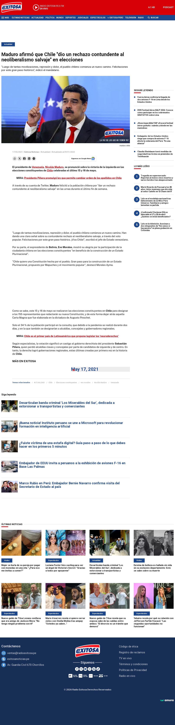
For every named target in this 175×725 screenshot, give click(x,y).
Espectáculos (97, 18)
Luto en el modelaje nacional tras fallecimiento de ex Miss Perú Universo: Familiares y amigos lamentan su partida (156, 201)
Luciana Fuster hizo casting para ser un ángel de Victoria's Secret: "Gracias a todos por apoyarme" (65, 568)
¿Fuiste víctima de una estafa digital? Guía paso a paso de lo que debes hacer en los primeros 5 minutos (72, 444)
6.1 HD (151, 7)
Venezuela (38, 167)
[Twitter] (81, 669)
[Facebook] (77, 669)
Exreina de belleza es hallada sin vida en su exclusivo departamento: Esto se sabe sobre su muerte (153, 568)
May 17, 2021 (85, 369)
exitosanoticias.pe (18, 659)
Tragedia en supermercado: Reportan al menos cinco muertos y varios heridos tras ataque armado (157, 178)
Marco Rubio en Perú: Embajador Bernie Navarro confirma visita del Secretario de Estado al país (69, 485)
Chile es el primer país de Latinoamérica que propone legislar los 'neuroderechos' (71, 336)
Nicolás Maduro (54, 167)
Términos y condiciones (133, 664)
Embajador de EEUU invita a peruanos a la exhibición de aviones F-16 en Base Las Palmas (72, 465)
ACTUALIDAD (39, 382)
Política (50, 18)
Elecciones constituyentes (66, 382)
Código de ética (128, 646)
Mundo (60, 18)
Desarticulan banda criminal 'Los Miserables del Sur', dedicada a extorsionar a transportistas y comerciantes (67, 404)
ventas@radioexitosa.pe (21, 653)
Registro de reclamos (132, 652)
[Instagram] (89, 669)
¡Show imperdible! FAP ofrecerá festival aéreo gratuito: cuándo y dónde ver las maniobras (155, 125)
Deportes (70, 18)
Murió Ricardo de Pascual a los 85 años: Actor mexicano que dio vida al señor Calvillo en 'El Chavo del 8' (156, 189)
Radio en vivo (127, 676)
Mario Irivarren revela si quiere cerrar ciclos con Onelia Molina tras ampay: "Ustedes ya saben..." (65, 621)
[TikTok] (98, 669)
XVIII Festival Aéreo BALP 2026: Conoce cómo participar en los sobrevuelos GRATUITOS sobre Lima (155, 112)
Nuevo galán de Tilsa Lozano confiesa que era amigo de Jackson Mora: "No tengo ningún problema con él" (21, 621)
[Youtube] (85, 669)
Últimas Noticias (21, 18)
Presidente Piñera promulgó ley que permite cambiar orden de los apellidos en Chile (73, 178)
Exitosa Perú (116, 18)
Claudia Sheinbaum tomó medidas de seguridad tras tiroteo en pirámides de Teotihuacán (155, 154)
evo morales (85, 382)
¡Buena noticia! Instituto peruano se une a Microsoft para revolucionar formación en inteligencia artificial (71, 424)
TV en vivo (125, 658)
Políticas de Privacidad (133, 670)
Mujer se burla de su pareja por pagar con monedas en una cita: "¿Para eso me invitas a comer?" (20, 568)
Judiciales (83, 18)
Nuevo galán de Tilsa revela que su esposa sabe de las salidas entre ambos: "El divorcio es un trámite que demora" (109, 622)
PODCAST (168, 7)
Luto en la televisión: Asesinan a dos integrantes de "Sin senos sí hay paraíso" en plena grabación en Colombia (156, 227)
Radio (141, 18)
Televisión (130, 18)
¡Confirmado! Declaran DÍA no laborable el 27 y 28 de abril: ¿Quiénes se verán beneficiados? (156, 214)
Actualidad (37, 18)
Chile (50, 170)
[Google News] (94, 669)
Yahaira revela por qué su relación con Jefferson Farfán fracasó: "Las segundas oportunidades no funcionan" (153, 622)
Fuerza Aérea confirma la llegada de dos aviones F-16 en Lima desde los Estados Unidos (153, 99)
